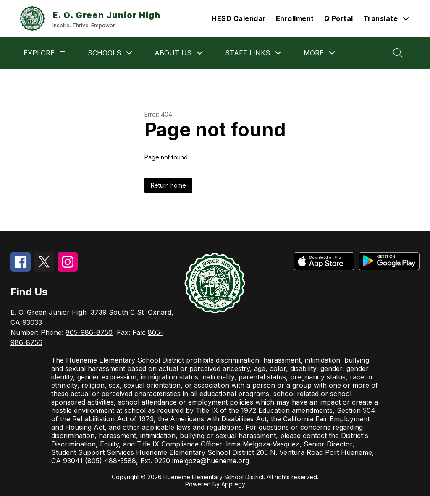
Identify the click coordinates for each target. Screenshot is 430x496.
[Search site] (398, 53)
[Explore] (63, 53)
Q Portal (338, 18)
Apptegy (233, 484)
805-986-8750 (89, 332)
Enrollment (295, 18)
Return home (168, 185)
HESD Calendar (239, 18)
